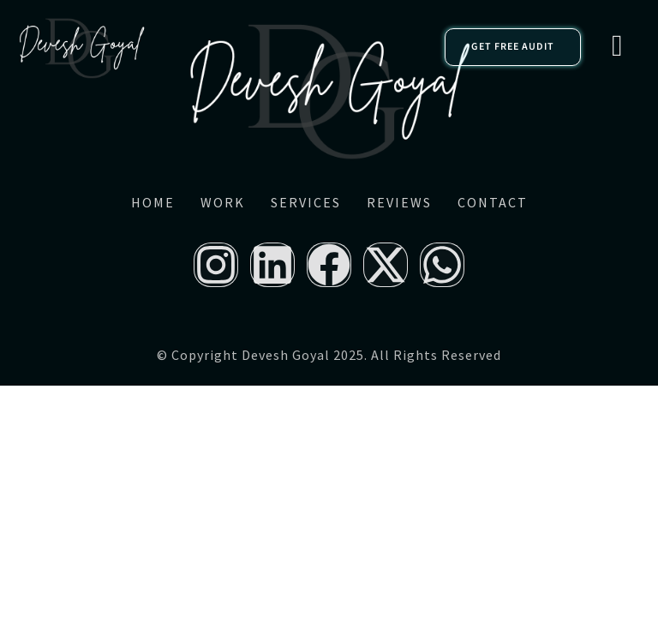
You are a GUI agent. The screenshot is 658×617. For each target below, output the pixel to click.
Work (222, 202)
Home (153, 202)
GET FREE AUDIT (512, 46)
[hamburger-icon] (617, 46)
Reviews (399, 202)
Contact (493, 202)
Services (306, 202)
